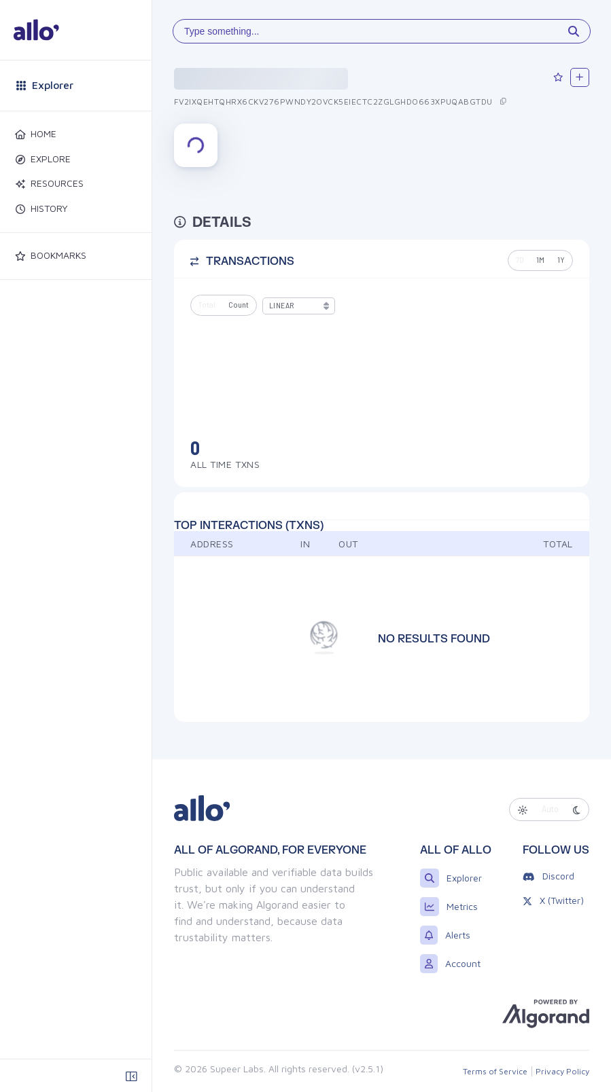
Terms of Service (495, 1071)
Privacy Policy (562, 1071)
